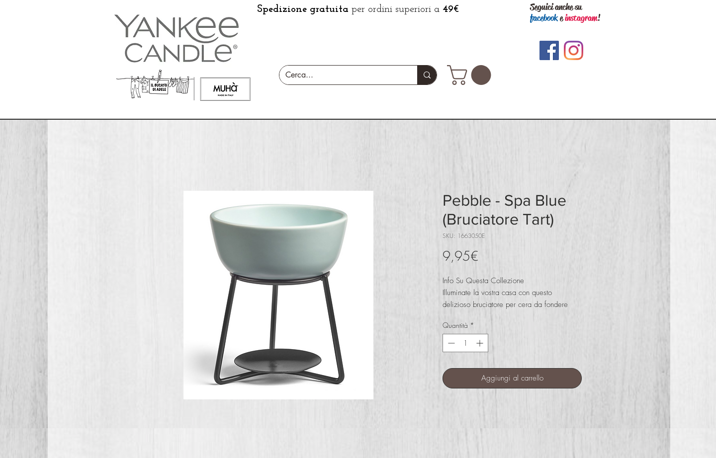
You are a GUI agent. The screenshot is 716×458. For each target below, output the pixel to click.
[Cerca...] (340, 75)
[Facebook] (549, 50)
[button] (471, 75)
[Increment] (480, 343)
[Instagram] (573, 50)
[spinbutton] (465, 343)
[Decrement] (450, 343)
